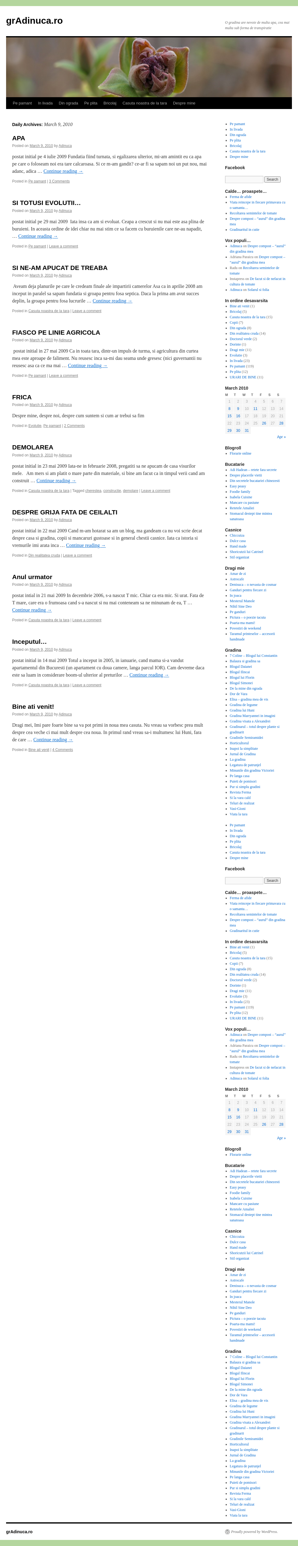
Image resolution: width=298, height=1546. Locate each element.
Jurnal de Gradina (243, 754)
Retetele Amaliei (242, 508)
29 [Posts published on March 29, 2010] (229, 430)
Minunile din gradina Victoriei (252, 770)
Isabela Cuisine (241, 497)
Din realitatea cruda (44, 555)
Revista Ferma (240, 792)
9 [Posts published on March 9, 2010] (238, 409)
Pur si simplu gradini (245, 787)
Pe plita (90, 103)
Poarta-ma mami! (242, 623)
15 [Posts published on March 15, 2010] (229, 416)
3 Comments (59, 181)
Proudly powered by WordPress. (254, 1532)
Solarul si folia (258, 290)
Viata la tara (239, 814)
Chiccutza (237, 535)
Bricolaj (109, 103)
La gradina (238, 759)
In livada (45, 103)
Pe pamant (22, 103)
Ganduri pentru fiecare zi (248, 590)
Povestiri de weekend (245, 628)
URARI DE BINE (243, 377)
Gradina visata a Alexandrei (250, 721)
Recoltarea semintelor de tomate (253, 213)
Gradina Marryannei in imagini (252, 716)
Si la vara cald (240, 798)
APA (18, 138)
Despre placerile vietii (246, 475)
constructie (112, 491)
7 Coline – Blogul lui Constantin (253, 656)
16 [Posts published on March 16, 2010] (238, 416)
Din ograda (68, 103)
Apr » (281, 437)
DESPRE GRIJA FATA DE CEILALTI (64, 512)
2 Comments (74, 426)
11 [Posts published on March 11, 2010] (255, 409)
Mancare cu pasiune (244, 502)
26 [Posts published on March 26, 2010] (264, 423)
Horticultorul (239, 743)
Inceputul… (29, 641)
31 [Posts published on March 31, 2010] (247, 430)
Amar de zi (238, 574)
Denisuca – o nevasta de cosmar (253, 584)
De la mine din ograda (246, 688)
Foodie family (240, 492)
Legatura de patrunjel (245, 765)
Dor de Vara (239, 694)
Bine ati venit (38, 750)
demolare (130, 491)
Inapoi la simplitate (244, 748)
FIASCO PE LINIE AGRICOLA (56, 332)
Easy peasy (238, 486)
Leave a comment (63, 246)
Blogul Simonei (241, 683)
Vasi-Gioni (238, 809)
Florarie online (240, 453)
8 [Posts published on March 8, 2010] (229, 409)
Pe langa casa (240, 776)
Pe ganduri (238, 612)
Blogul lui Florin (242, 677)
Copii (234, 322)
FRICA (22, 397)
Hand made (238, 546)
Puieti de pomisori (243, 781)
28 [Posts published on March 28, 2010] (281, 423)
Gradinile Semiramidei (246, 737)
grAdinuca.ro (34, 20)
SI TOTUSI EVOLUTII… (46, 202)
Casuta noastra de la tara (145, 103)
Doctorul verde (241, 339)
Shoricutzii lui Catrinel (246, 552)
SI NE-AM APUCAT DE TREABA (60, 267)
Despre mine (184, 103)
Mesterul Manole (242, 601)
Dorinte (235, 344)
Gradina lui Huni (242, 710)
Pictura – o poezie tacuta (248, 617)
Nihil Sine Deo (241, 606)
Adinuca (65, 146)
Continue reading (63, 171)
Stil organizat (239, 557)
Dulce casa (238, 541)
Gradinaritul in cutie (244, 229)
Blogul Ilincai (240, 672)
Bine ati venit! (33, 706)
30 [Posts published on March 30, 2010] (238, 430)
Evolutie (34, 426)
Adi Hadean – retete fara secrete (253, 470)
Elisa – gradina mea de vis (249, 699)
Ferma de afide (241, 197)
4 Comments (62, 750)
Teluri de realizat (242, 803)
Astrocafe (237, 579)
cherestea (93, 491)
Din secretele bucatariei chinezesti (255, 481)
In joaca (235, 595)
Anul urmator (32, 576)
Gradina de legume (244, 705)
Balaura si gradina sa (245, 661)
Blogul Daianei (241, 666)
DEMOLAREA (32, 447)
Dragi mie (237, 350)
